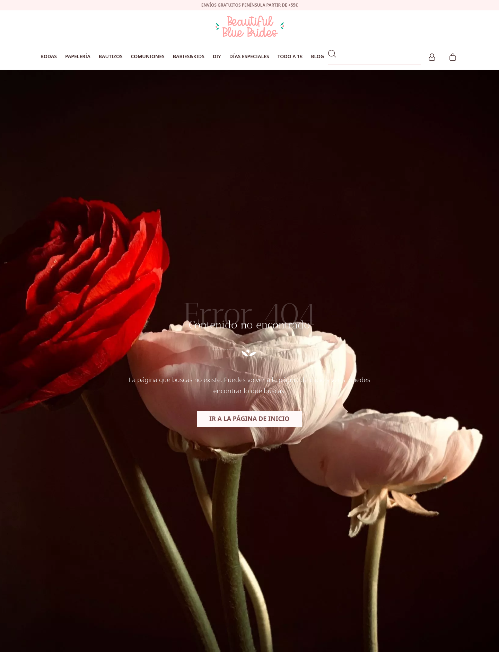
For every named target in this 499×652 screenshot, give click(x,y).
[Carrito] (453, 56)
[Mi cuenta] (432, 56)
